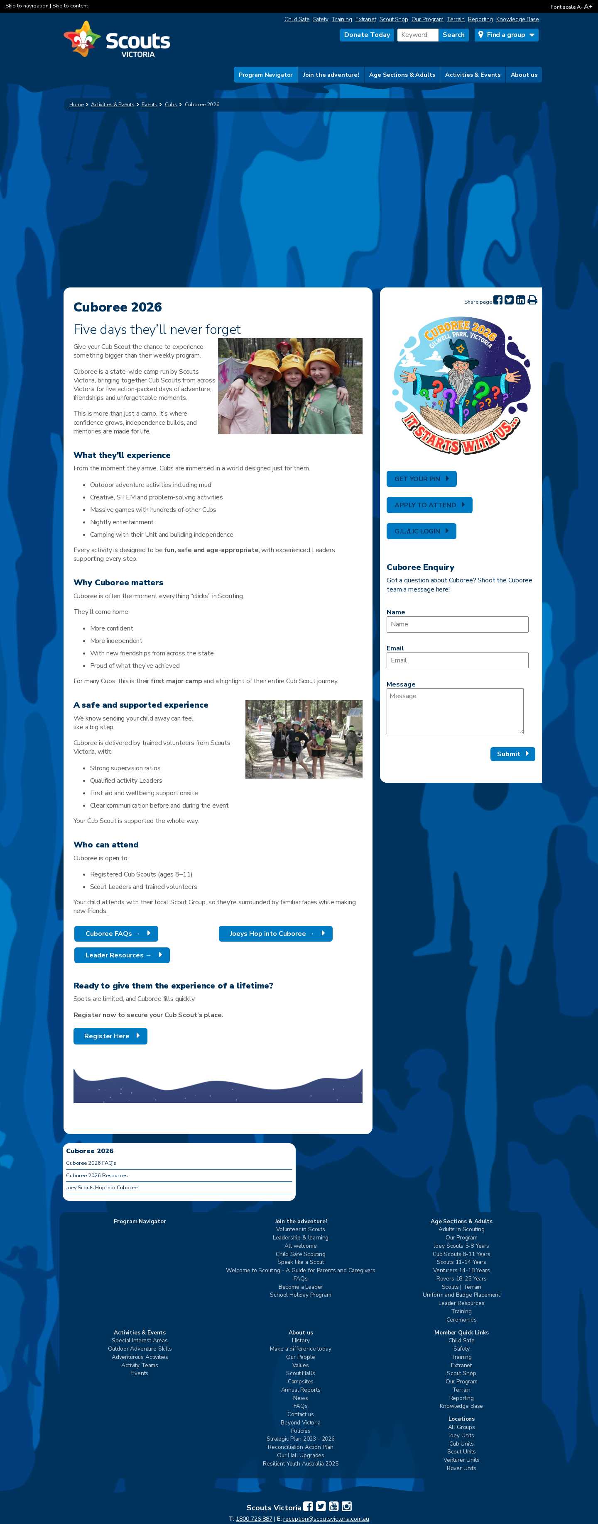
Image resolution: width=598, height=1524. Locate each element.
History (301, 1341)
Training (342, 19)
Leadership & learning (301, 1238)
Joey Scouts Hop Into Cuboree (101, 1187)
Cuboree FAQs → (112, 933)
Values (300, 1366)
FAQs (300, 1279)
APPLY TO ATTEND (425, 505)
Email (395, 648)
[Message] (455, 711)
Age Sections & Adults (402, 75)
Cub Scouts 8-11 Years (461, 1254)
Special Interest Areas (139, 1341)
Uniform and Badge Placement (461, 1295)
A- (580, 7)
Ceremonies (461, 1320)
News (300, 1398)
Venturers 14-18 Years (461, 1271)
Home (76, 104)
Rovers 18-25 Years (461, 1279)
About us (524, 75)
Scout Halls (300, 1374)
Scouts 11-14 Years (461, 1262)
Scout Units (461, 1452)
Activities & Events (472, 75)
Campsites (301, 1382)
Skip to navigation (27, 6)
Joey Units (461, 1436)
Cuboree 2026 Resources (96, 1175)
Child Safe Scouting (301, 1254)
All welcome (300, 1246)
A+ (588, 6)
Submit (508, 754)
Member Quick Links (461, 1333)
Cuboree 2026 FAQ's (91, 1163)
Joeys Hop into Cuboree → (271, 933)
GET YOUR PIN (417, 479)
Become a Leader (301, 1287)
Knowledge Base (517, 19)
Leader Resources (461, 1303)
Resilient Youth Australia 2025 (300, 1464)
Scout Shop (394, 19)
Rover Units (461, 1469)
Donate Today (367, 34)
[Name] (458, 624)
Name (396, 612)
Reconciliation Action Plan (300, 1447)
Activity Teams (139, 1366)
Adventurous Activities (140, 1357)
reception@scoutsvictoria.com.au (326, 1519)
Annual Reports (301, 1390)
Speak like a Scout (300, 1262)
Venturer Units (462, 1460)
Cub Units (461, 1444)
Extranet (365, 19)
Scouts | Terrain (461, 1287)
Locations (461, 1419)
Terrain (456, 19)
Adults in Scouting (461, 1230)
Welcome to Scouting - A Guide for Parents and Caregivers (300, 1271)
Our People (300, 1357)
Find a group (506, 34)
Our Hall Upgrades (300, 1456)
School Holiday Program (300, 1295)
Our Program (428, 19)
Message (401, 684)
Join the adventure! (331, 75)
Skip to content (70, 6)
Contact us (300, 1415)
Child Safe (297, 19)
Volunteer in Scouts (300, 1230)
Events (139, 1374)
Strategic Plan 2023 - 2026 (301, 1439)
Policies (301, 1431)
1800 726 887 (254, 1519)
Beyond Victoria (301, 1423)
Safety (320, 19)
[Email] (458, 660)
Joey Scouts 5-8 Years (462, 1246)
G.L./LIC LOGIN (417, 531)
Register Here (106, 1036)
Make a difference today (300, 1349)
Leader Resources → (118, 955)
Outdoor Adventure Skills (140, 1349)
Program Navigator (266, 75)
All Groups (461, 1427)
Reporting (480, 19)
